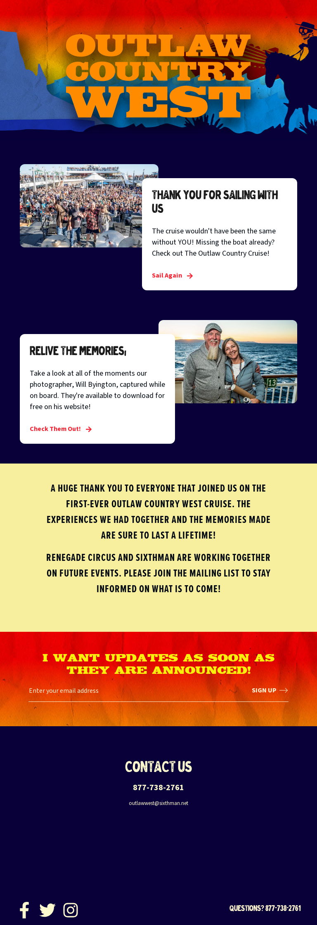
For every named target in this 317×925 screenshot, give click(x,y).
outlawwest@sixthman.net (158, 803)
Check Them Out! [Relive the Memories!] (61, 428)
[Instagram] (70, 908)
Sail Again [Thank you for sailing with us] (172, 275)
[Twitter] (47, 908)
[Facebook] (24, 908)
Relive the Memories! (78, 350)
